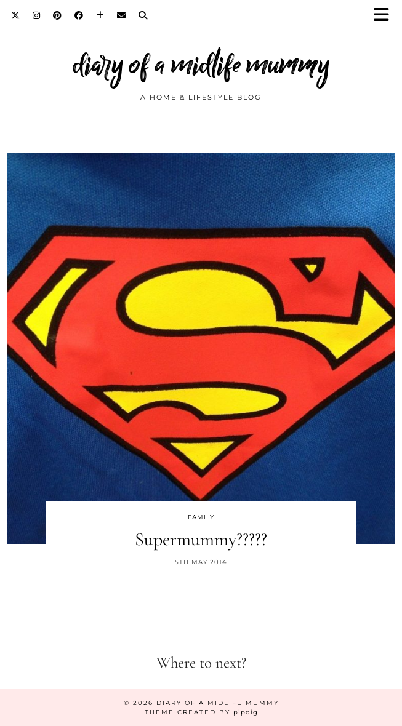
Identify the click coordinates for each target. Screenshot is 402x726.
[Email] (121, 15)
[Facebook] (79, 15)
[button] (385, 16)
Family (201, 517)
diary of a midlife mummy (201, 64)
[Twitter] (15, 15)
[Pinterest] (57, 15)
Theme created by (201, 712)
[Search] (143, 15)
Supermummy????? (201, 539)
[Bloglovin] (100, 15)
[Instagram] (37, 15)
